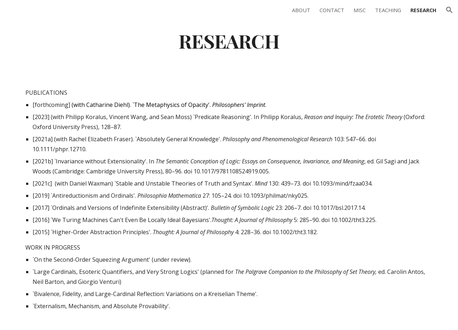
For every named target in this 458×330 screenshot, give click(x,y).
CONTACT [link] (332, 10)
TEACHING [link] (388, 10)
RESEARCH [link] (423, 10)
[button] (449, 10)
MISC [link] (360, 10)
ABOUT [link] (301, 10)
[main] (229, 40)
